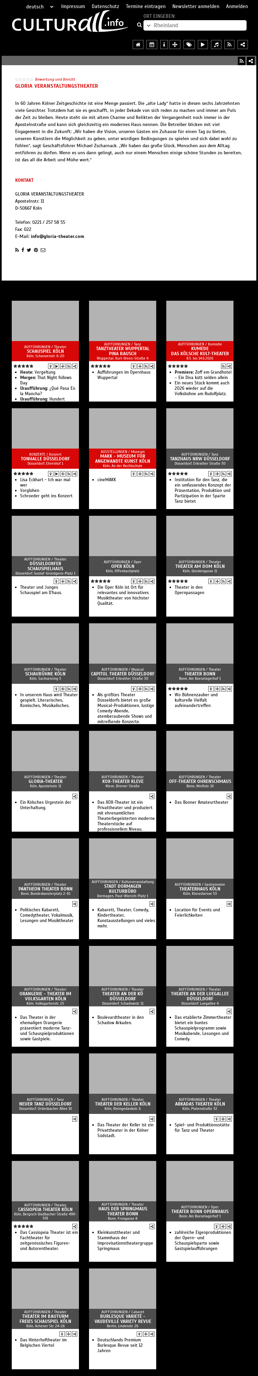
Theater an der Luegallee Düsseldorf (200, 996)
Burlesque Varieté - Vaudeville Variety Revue (122, 1319)
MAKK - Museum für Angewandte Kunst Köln (122, 459)
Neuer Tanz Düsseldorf (45, 1104)
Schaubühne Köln (45, 673)
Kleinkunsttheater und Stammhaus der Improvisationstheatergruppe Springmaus (125, 1240)
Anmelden (237, 6)
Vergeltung (37, 372)
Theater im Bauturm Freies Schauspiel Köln (45, 1319)
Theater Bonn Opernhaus (199, 1211)
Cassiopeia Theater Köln (45, 1209)
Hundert (42, 399)
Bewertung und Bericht (55, 79)
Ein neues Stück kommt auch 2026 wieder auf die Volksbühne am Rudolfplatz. (202, 388)
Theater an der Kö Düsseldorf (122, 996)
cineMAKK (106, 480)
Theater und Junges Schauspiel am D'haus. (41, 590)
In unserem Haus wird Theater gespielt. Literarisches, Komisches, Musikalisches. (49, 700)
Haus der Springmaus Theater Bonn (122, 1211)
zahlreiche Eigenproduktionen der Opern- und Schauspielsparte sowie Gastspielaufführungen (203, 1240)
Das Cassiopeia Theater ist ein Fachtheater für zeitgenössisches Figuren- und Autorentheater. (49, 1240)
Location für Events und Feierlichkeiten (197, 912)
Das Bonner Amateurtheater (201, 802)
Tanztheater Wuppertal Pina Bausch (122, 351)
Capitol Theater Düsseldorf (123, 673)
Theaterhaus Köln (199, 888)
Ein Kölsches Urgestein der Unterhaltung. (45, 805)
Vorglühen (29, 490)
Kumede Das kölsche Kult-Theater (200, 351)
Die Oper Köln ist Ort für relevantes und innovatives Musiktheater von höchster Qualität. (123, 595)
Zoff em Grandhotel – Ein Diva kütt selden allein (203, 375)
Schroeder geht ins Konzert (46, 496)
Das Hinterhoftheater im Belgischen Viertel (43, 1342)
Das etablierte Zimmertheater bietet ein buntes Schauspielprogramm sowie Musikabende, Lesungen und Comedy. (203, 1028)
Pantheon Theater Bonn (45, 888)
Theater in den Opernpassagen (189, 590)
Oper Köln (122, 566)
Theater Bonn (199, 673)
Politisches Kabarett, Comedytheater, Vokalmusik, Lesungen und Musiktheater (47, 915)
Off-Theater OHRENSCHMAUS (200, 781)
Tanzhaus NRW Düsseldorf (200, 458)
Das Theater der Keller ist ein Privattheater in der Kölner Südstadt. (125, 1130)
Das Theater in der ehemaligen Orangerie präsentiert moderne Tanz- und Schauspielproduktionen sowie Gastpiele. (47, 1028)
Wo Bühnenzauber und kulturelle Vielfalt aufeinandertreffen (196, 700)
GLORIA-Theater (45, 781)
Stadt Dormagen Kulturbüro (122, 889)
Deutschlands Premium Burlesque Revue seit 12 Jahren (120, 1345)
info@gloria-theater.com (57, 236)
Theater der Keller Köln (122, 1104)
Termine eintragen (146, 6)
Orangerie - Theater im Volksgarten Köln (45, 996)
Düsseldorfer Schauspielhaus (45, 566)
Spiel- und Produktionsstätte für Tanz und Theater (202, 1127)
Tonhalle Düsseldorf (45, 458)
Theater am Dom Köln (200, 566)
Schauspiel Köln (45, 351)
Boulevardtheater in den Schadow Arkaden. (120, 1020)
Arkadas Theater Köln (200, 1104)
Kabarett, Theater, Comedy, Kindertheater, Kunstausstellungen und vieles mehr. (126, 918)
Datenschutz (105, 6)
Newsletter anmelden (195, 6)
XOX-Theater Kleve (122, 781)
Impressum (73, 6)
